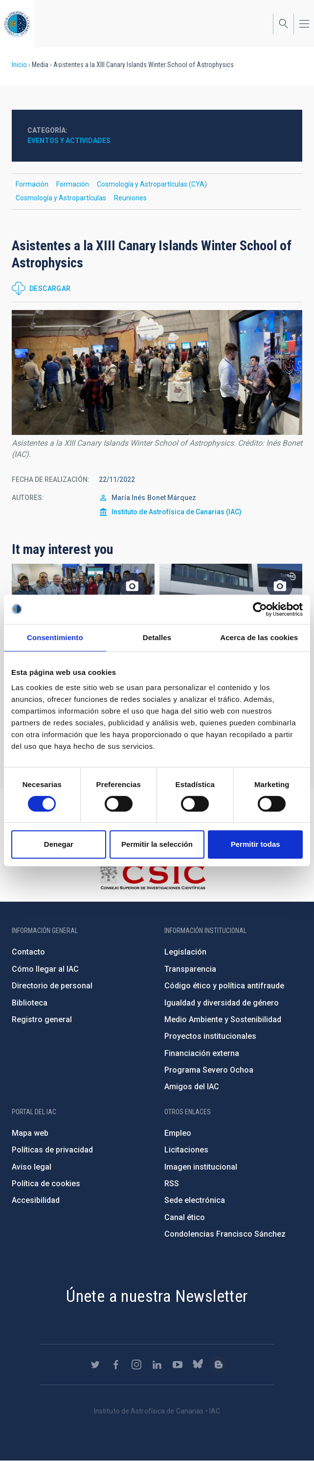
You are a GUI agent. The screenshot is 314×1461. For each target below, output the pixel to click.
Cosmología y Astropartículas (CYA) (152, 184)
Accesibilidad (36, 1200)
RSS (171, 1183)
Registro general (42, 1019)
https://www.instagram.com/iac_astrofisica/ (136, 1364)
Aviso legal (31, 1167)
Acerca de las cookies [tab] (259, 637)
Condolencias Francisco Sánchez (225, 1234)
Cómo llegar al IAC (45, 969)
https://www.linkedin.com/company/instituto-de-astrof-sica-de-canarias (157, 1364)
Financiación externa (201, 1053)
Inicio (19, 65)
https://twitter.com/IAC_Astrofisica (95, 1364)
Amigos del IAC (191, 1086)
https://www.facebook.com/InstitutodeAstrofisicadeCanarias (116, 1364)
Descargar (50, 288)
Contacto (28, 952)
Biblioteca (29, 1002)
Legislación (185, 952)
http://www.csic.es (152, 876)
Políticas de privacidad (52, 1149)
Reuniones (130, 198)
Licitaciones (186, 1149)
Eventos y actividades (69, 140)
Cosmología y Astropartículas (61, 198)
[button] (157, 372)
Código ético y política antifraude (224, 985)
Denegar (58, 844)
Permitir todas (255, 844)
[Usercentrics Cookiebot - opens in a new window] (260, 609)
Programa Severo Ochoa (208, 1070)
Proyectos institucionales (210, 1036)
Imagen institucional (200, 1167)
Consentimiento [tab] (55, 637)
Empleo (177, 1133)
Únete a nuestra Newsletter (156, 1296)
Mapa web (30, 1133)
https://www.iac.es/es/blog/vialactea (218, 1364)
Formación (32, 184)
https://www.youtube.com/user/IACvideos (177, 1364)
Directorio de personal (52, 985)
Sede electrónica (194, 1200)
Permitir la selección (157, 844)
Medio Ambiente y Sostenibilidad (222, 1019)
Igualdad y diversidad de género (221, 1002)
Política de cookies (46, 1183)
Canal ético (184, 1217)
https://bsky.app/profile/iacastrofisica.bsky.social (198, 1364)
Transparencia (190, 969)
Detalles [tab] (157, 637)
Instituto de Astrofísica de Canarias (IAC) (177, 512)
